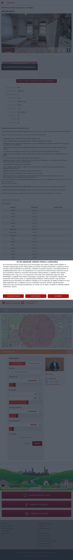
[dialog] (36, 280)
